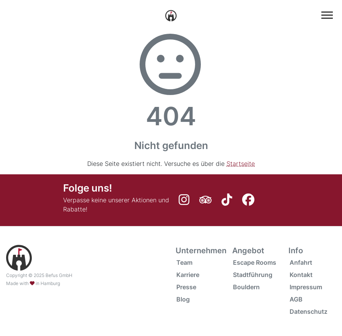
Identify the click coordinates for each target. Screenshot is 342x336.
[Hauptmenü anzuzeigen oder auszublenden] (327, 15)
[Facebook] (249, 202)
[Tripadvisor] (207, 202)
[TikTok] (228, 202)
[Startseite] (171, 14)
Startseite (240, 163)
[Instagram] (186, 202)
